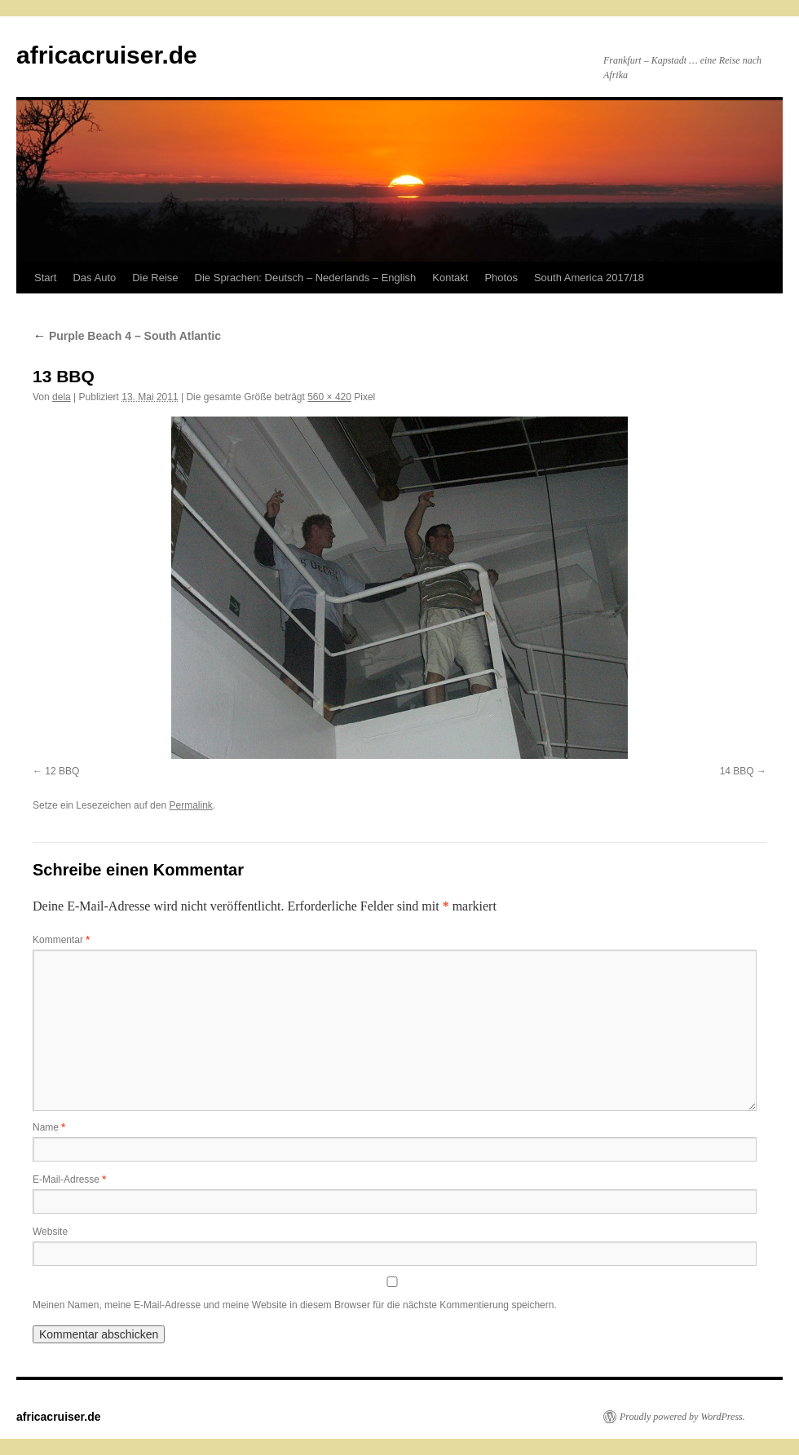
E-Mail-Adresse (69, 1179)
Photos (500, 277)
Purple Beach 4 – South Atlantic (127, 335)
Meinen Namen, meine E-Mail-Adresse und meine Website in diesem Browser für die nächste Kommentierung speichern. (295, 1305)
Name (49, 1127)
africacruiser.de (106, 55)
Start (45, 277)
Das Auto (94, 277)
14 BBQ (737, 771)
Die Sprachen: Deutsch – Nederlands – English (306, 277)
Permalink (190, 805)
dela (61, 397)
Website (50, 1231)
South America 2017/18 (589, 277)
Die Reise (155, 277)
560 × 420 (329, 397)
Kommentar (61, 940)
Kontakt (450, 277)
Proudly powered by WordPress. (682, 1416)
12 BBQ (62, 771)
